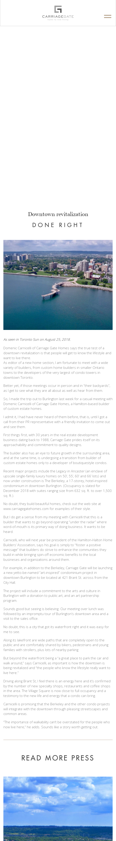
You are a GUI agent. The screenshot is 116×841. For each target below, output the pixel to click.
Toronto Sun (29, 339)
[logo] (58, 13)
